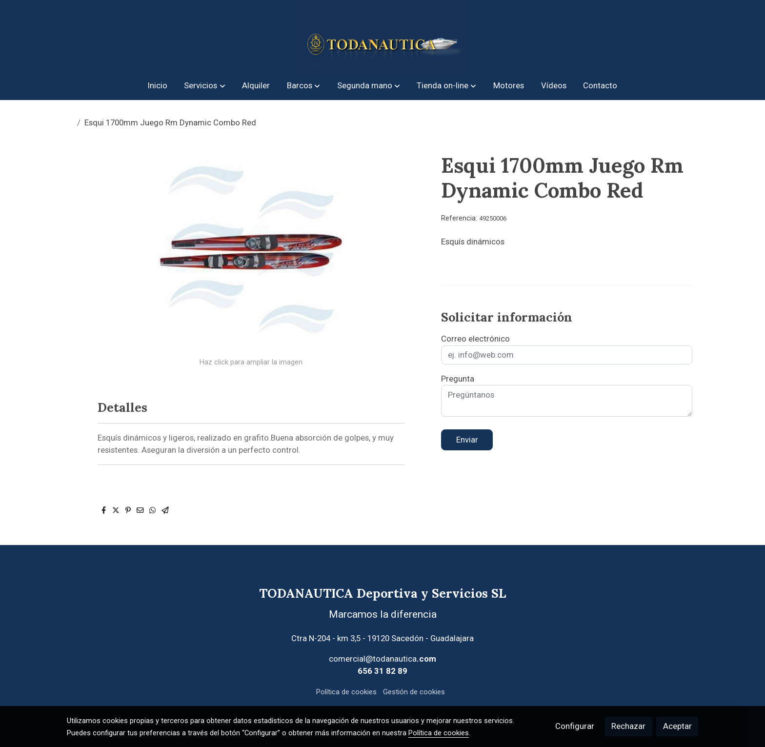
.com (426, 659)
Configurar (574, 726)
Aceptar (677, 726)
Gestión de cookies (414, 691)
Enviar (467, 439)
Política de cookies (346, 691)
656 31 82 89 (382, 671)
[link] (382, 35)
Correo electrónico (475, 338)
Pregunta (457, 379)
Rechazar (628, 726)
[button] (205, 85)
